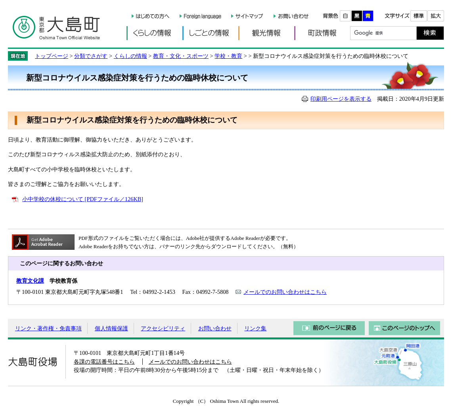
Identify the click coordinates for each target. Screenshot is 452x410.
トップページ (51, 56)
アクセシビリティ (163, 328)
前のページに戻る (329, 328)
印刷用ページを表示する (341, 99)
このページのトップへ (404, 328)
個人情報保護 (111, 328)
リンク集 (255, 328)
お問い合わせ (215, 328)
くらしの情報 (154, 33)
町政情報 (322, 33)
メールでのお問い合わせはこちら (285, 292)
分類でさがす (90, 56)
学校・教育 (228, 56)
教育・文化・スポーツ (181, 56)
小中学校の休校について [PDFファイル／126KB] (82, 199)
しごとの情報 (210, 33)
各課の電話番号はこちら (104, 361)
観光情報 (266, 33)
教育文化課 (30, 281)
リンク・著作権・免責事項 (48, 328)
